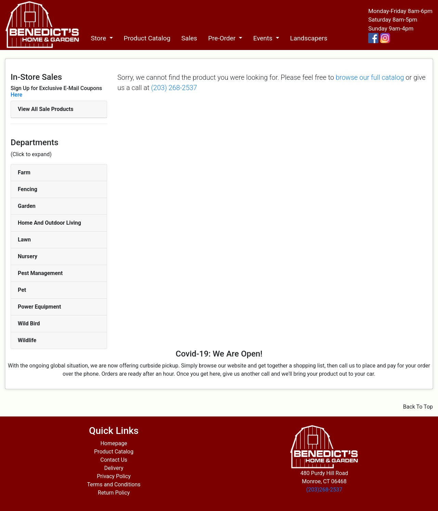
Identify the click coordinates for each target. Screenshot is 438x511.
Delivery (113, 468)
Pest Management (40, 273)
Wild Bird (29, 323)
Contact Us (113, 460)
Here (16, 94)
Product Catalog (147, 38)
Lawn (24, 239)
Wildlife (27, 340)
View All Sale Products (45, 109)
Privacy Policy (114, 476)
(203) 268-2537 (174, 88)
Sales (189, 38)
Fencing (27, 189)
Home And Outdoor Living (49, 223)
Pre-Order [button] (222, 38)
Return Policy (114, 492)
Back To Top (418, 406)
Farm (24, 172)
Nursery (27, 256)
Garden (27, 206)
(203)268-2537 (324, 489)
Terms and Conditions (113, 484)
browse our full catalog (370, 77)
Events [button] (263, 38)
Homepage (113, 443)
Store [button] (99, 38)
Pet (22, 290)
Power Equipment (39, 306)
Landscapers (308, 38)
